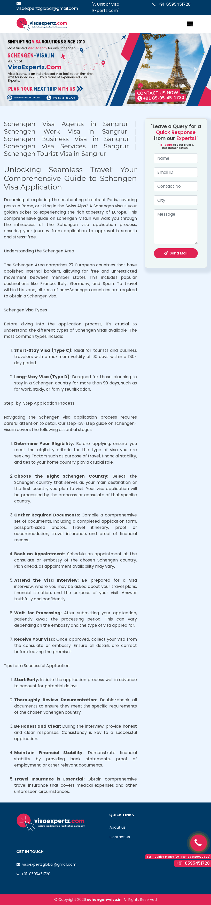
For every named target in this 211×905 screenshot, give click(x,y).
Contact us (120, 837)
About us (118, 827)
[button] (16, 69)
